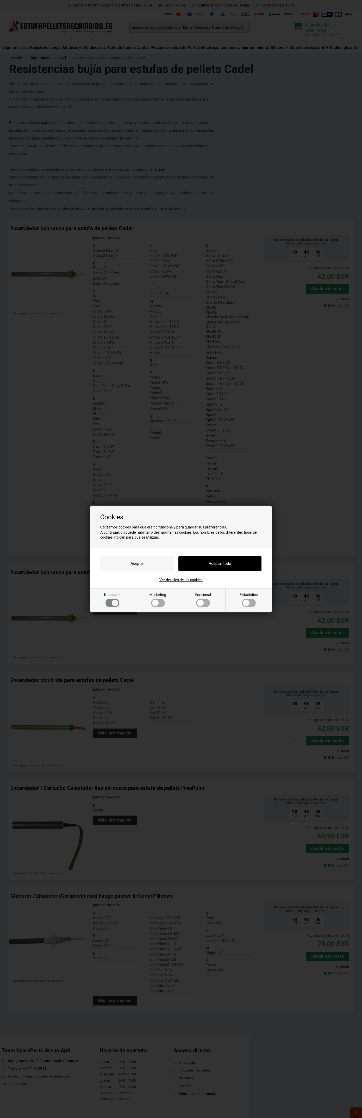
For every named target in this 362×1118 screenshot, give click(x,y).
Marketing (157, 600)
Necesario (112, 600)
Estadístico (249, 600)
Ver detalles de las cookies (181, 580)
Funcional (203, 600)
